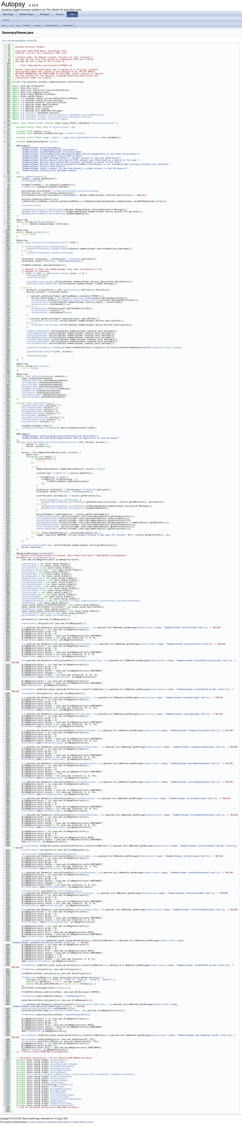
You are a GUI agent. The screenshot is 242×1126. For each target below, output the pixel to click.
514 (6, 1070)
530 (6, 1103)
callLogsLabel (30, 382)
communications (52, 25)
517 (6, 1076)
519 (6, 1080)
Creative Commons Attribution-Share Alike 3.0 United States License (60, 1122)
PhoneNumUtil (64, 298)
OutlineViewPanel (126, 600)
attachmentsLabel (31, 394)
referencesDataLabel (38, 341)
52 (6, 137)
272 (6, 557)
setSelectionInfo (41, 242)
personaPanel (56, 211)
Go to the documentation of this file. (19, 40)
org (17, 25)
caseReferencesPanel (65, 191)
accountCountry (40, 302)
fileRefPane (74, 259)
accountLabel (38, 300)
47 (6, 127)
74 (6, 176)
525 (6, 1092)
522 (6, 1086)
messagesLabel (30, 386)
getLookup (39, 366)
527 (6, 1097)
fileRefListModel (75, 133)
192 (6, 403)
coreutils (53, 119)
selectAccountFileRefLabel (41, 283)
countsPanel (28, 392)
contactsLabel (30, 384)
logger (55, 137)
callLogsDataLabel (36, 333)
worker (53, 141)
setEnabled (32, 275)
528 (6, 1099)
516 (6, 1074)
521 (6, 1084)
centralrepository (58, 114)
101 (6, 232)
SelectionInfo (60, 242)
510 (6, 1062)
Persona (86, 116)
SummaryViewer (36, 123)
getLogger (76, 137)
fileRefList (28, 186)
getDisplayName (42, 221)
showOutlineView (60, 252)
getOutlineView (87, 191)
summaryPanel (29, 563)
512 (6, 1066)
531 (6, 1105)
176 (6, 376)
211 (6, 442)
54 (6, 141)
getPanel (39, 232)
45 (6, 123)
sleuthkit (26, 25)
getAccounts (59, 273)
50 (6, 133)
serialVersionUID (59, 127)
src (11, 25)
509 (6, 1060)
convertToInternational (87, 300)
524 (6, 1090)
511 (6, 1064)
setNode (55, 347)
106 (6, 242)
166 (6, 366)
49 (6, 131)
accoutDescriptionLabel (40, 281)
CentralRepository (92, 114)
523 (6, 1088)
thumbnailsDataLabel (38, 331)
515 (6, 1072)
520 (6, 1082)
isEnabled (55, 246)
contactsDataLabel (36, 335)
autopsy (37, 25)
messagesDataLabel (36, 337)
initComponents (30, 180)
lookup (46, 131)
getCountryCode (82, 298)
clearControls (30, 205)
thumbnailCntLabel (32, 380)
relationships (68, 25)
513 (6, 1068)
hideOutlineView (55, 209)
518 (6, 1078)
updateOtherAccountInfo (40, 351)
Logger (63, 119)
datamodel (75, 114)
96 (6, 221)
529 (6, 1101)
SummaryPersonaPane (35, 211)
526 (6, 1095)
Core (4, 25)
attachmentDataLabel (38, 339)
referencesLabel (31, 397)
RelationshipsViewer (103, 123)
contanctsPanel (30, 590)
